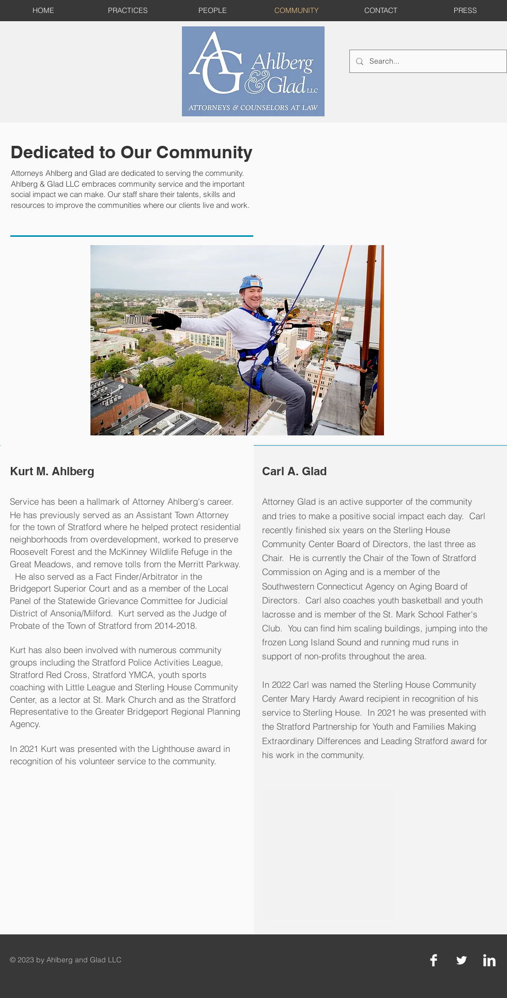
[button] (237, 340)
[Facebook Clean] (433, 960)
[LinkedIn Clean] (489, 960)
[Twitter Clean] (461, 960)
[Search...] (427, 61)
